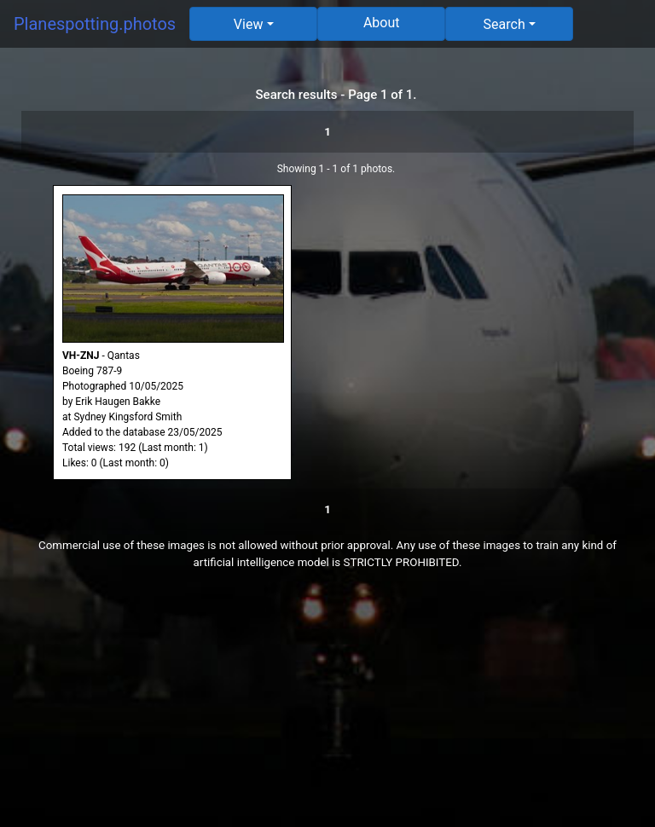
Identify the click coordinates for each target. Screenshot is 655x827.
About (381, 22)
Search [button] (504, 24)
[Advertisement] (327, 707)
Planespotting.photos (95, 24)
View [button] (249, 24)
